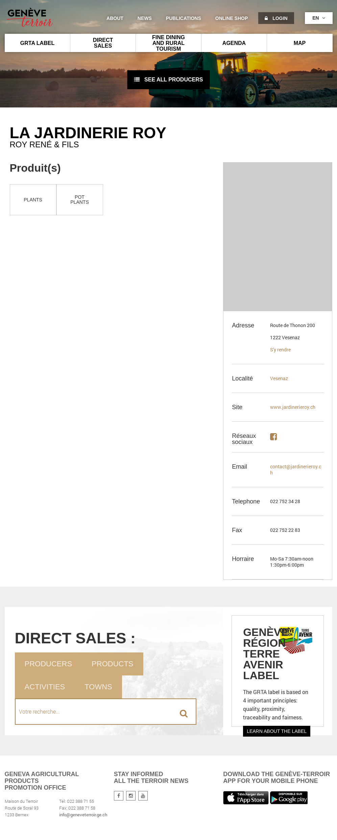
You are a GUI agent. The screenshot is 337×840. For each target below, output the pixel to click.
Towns (98, 687)
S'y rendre (280, 349)
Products (112, 664)
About (114, 18)
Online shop (231, 18)
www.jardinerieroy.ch (292, 407)
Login (276, 18)
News (145, 18)
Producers (48, 664)
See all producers (168, 79)
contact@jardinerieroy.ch (295, 469)
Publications (183, 18)
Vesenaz (279, 378)
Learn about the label (277, 731)
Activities (45, 687)
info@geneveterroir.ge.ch (83, 815)
